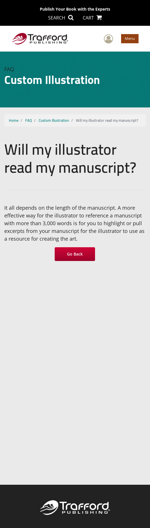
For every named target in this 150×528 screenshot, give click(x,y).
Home (13, 120)
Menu (130, 38)
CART (92, 18)
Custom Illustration (54, 120)
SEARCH (60, 18)
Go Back (75, 254)
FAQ (28, 120)
